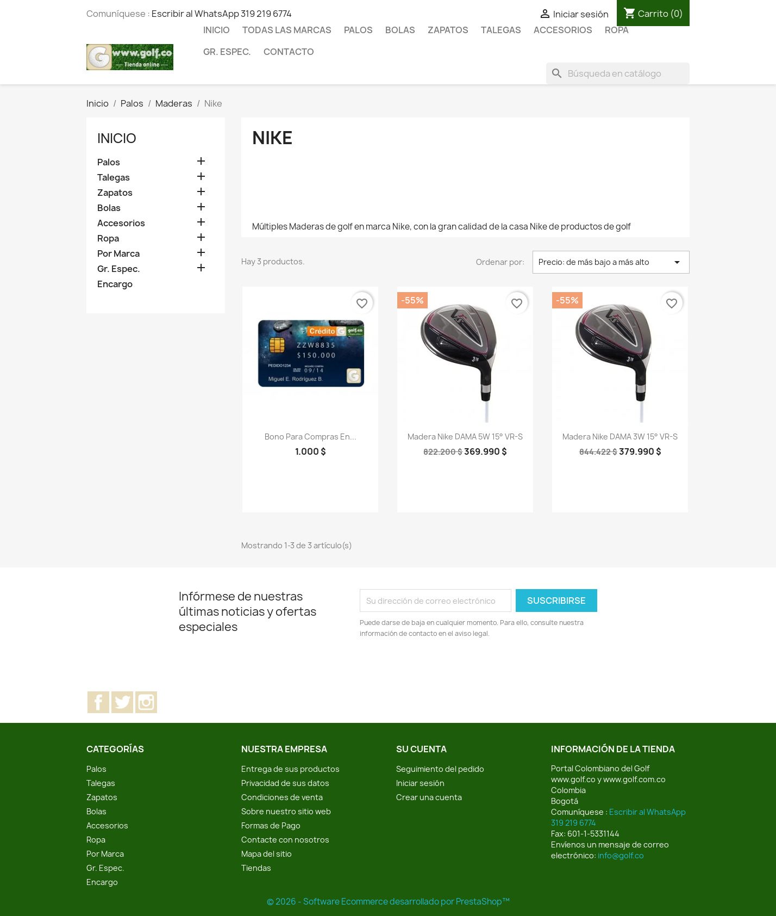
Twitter (122, 702)
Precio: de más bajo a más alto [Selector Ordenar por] (611, 262)
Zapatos (448, 30)
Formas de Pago (271, 825)
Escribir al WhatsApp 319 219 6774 (222, 14)
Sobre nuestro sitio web (286, 811)
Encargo (115, 284)
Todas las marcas (286, 30)
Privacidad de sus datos (285, 783)
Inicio (216, 30)
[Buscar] (618, 73)
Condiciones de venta (282, 797)
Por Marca (118, 253)
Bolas (400, 30)
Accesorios (563, 30)
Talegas (501, 30)
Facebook (98, 702)
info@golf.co (621, 855)
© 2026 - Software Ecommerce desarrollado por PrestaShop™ (388, 901)
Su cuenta (421, 749)
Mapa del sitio (266, 854)
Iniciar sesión (420, 783)
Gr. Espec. (227, 52)
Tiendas (256, 868)
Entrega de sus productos (290, 769)
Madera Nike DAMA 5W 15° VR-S (465, 436)
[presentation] (450, 669)
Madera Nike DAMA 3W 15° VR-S (620, 436)
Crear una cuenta (429, 797)
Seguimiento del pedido (440, 769)
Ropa (617, 30)
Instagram (146, 702)
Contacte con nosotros (285, 839)
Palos (358, 30)
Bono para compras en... (310, 436)
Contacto (289, 52)
